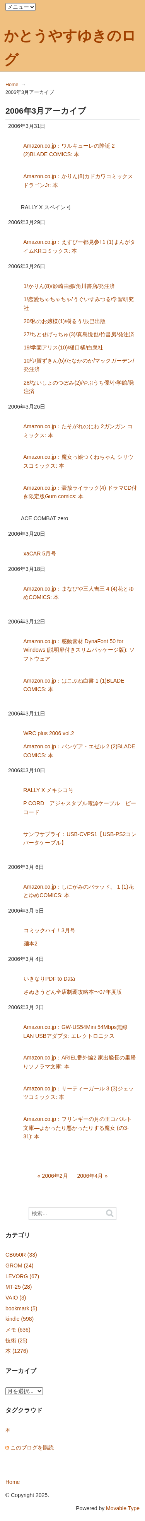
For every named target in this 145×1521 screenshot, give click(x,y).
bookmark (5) (21, 1308)
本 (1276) (16, 1351)
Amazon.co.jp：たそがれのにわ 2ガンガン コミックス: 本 (77, 430)
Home (12, 84)
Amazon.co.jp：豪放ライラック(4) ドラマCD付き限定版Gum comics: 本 (80, 492)
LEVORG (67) (22, 1276)
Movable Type (123, 1508)
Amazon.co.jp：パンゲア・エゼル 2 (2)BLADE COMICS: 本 (79, 750)
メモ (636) (18, 1330)
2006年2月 (55, 1176)
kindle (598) (19, 1319)
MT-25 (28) (18, 1287)
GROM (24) (19, 1265)
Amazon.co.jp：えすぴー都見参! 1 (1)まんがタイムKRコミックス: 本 (79, 246)
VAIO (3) (15, 1297)
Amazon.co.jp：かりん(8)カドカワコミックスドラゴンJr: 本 (78, 180)
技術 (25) (16, 1340)
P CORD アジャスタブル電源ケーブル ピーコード (79, 807)
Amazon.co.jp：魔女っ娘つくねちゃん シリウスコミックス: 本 (78, 461)
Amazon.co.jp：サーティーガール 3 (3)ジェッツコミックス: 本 (78, 1092)
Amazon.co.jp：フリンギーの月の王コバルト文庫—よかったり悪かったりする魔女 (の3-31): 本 (77, 1127)
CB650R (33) (21, 1255)
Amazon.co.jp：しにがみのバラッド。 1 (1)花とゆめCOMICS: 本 (78, 891)
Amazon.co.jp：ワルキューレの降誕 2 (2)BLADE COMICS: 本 (69, 150)
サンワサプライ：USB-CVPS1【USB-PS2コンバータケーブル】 (79, 838)
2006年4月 (90, 1176)
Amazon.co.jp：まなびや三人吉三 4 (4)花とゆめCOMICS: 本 (78, 593)
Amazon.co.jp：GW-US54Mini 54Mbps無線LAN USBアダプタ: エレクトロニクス (75, 1031)
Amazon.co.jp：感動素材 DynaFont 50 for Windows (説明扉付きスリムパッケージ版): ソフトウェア (79, 650)
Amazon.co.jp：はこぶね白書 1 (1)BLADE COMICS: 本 (73, 685)
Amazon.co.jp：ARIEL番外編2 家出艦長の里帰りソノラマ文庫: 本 (79, 1062)
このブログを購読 (32, 1447)
